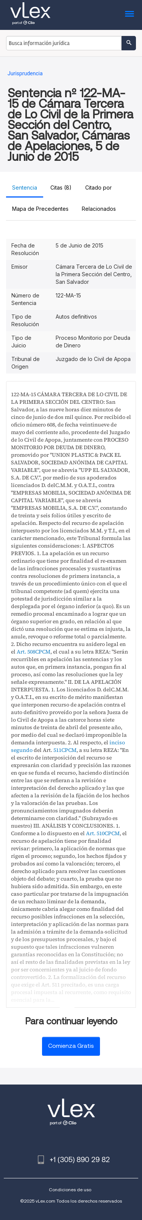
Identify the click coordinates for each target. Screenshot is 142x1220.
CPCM (42, 651)
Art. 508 (26, 651)
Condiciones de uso (70, 1189)
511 (57, 750)
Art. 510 (95, 833)
